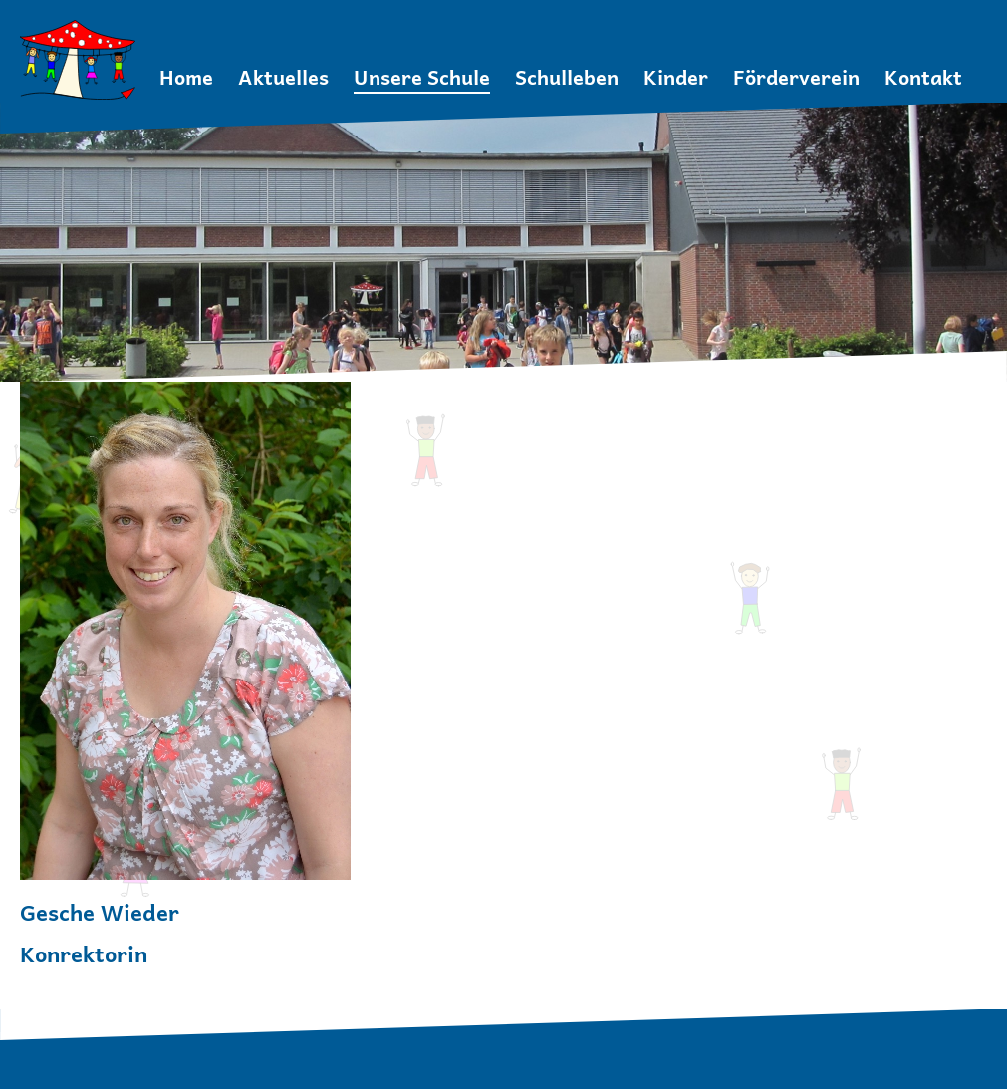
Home (186, 77)
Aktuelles (283, 77)
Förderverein (796, 77)
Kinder (675, 77)
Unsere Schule (422, 77)
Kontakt (923, 77)
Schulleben (567, 77)
